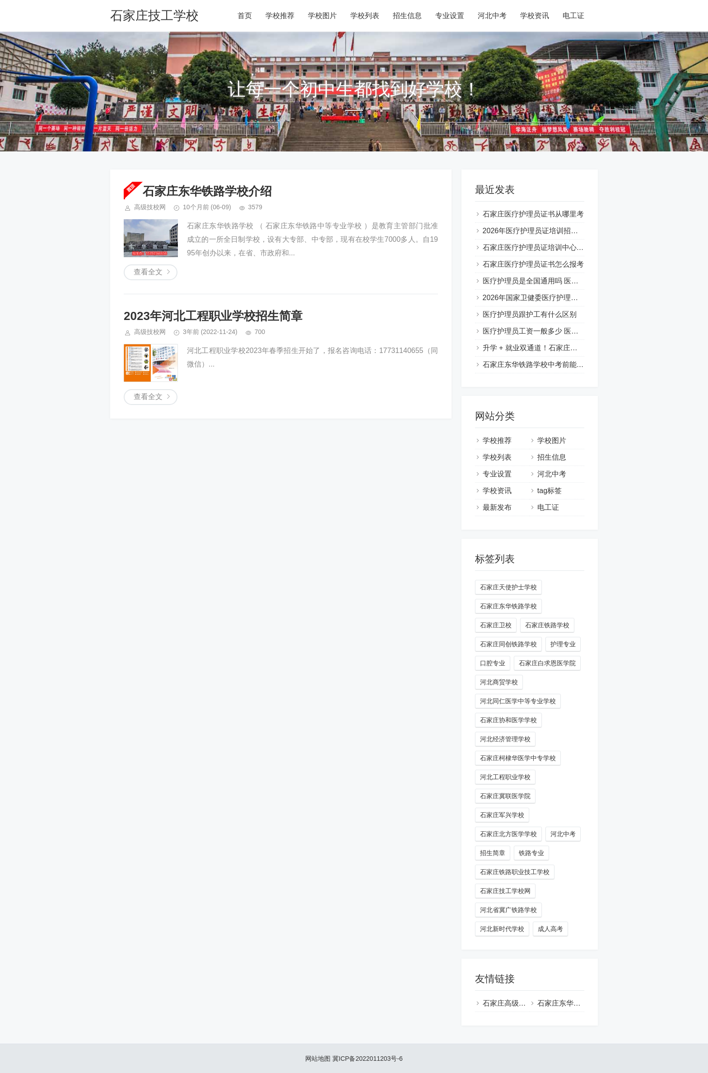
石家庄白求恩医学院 (547, 663)
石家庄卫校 (496, 625)
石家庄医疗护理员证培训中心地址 (537, 247)
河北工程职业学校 (505, 777)
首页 (245, 15)
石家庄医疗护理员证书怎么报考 (533, 264)
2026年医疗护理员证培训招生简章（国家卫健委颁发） (570, 231)
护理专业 (563, 644)
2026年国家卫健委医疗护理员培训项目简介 (552, 297)
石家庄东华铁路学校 (508, 606)
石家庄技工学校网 (505, 890)
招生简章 (492, 853)
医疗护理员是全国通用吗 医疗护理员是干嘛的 (556, 281)
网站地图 (318, 1058)
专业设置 (449, 15)
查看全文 (148, 272)
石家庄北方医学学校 (508, 834)
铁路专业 (531, 853)
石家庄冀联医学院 (505, 796)
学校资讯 (534, 15)
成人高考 (550, 928)
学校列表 (364, 15)
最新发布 (497, 507)
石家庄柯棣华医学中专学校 (518, 758)
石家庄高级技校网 (511, 1003)
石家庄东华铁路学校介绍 (207, 191)
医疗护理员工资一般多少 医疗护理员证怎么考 (556, 331)
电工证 (573, 15)
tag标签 (549, 490)
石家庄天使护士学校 (508, 587)
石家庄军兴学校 (502, 815)
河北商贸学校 (499, 682)
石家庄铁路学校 (547, 625)
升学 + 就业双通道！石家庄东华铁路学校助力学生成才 (570, 348)
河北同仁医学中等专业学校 (518, 701)
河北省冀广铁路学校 (508, 909)
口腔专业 (492, 663)
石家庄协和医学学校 (508, 720)
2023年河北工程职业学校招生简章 (213, 316)
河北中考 (492, 15)
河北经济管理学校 (505, 739)
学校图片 (322, 15)
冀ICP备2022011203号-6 (367, 1058)
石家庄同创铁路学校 (508, 644)
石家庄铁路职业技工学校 (515, 871)
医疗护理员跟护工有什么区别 (530, 314)
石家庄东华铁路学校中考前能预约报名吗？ (551, 364)
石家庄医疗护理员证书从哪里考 (533, 214)
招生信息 (407, 15)
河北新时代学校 (502, 928)
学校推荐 (280, 15)
